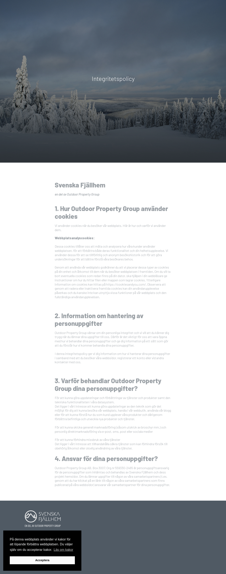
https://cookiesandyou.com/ (126, 292)
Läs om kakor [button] (63, 549)
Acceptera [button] (42, 560)
